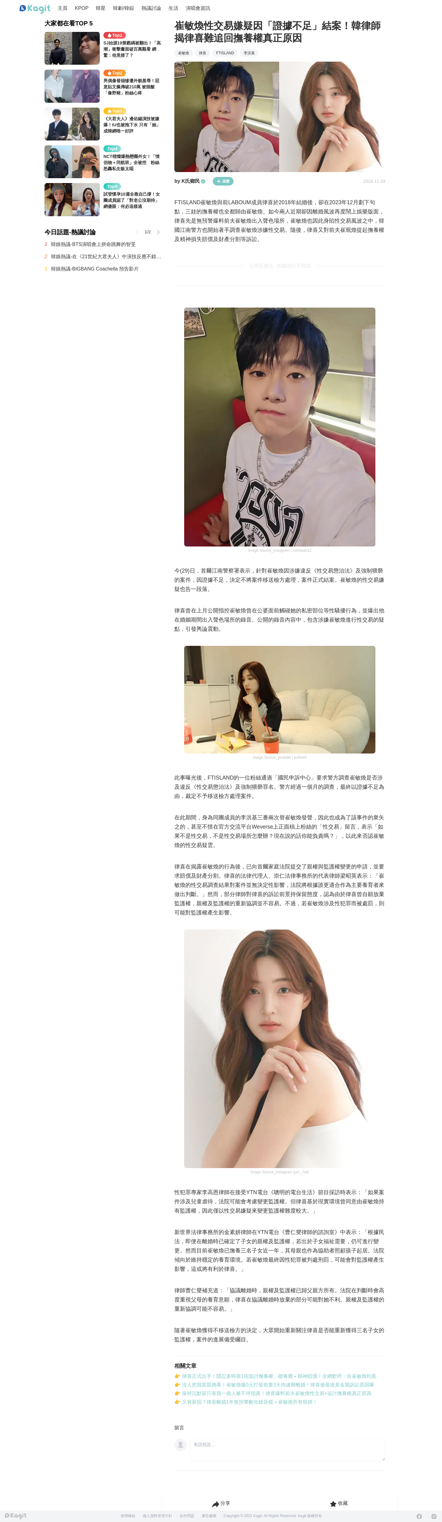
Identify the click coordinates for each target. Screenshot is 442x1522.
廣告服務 (209, 1516)
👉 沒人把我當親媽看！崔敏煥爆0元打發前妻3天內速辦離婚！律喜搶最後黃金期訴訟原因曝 (274, 1384)
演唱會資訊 (198, 8)
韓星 (101, 8)
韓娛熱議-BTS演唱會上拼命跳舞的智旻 (93, 244)
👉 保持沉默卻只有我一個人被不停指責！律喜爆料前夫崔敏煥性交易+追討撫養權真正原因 (272, 1393)
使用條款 (128, 1516)
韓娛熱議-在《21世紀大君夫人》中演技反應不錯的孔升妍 (106, 256)
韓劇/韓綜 (123, 8)
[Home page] (35, 9)
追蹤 (223, 181)
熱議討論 (151, 8)
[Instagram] (434, 1516)
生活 (173, 8)
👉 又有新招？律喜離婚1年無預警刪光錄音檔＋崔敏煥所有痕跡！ (245, 1402)
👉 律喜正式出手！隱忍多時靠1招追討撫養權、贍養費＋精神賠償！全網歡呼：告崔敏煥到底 (275, 1376)
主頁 (63, 8)
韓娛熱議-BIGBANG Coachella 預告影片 (95, 268)
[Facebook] (419, 1516)
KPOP (81, 8)
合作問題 (187, 1516)
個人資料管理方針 (157, 1516)
